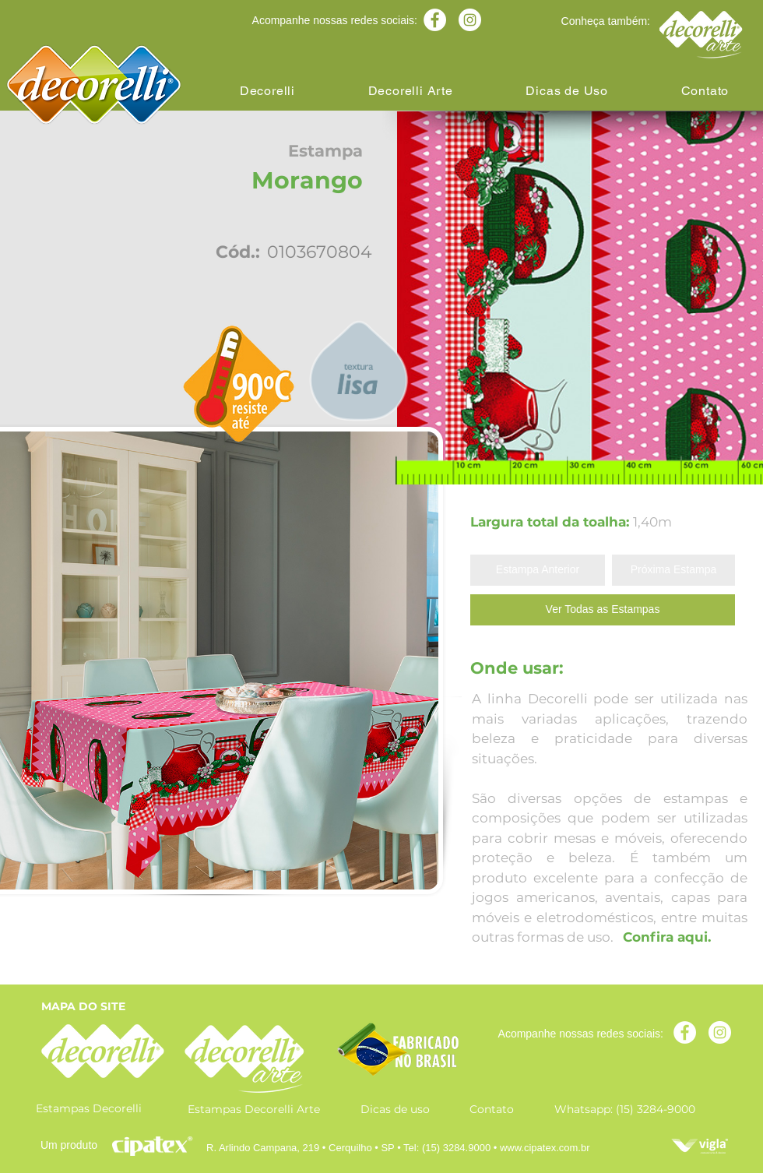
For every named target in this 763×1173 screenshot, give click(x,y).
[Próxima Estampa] (673, 570)
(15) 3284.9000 (456, 1148)
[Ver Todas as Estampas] (602, 609)
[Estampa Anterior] (537, 570)
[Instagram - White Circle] (470, 20)
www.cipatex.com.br (545, 1148)
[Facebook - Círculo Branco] (435, 20)
